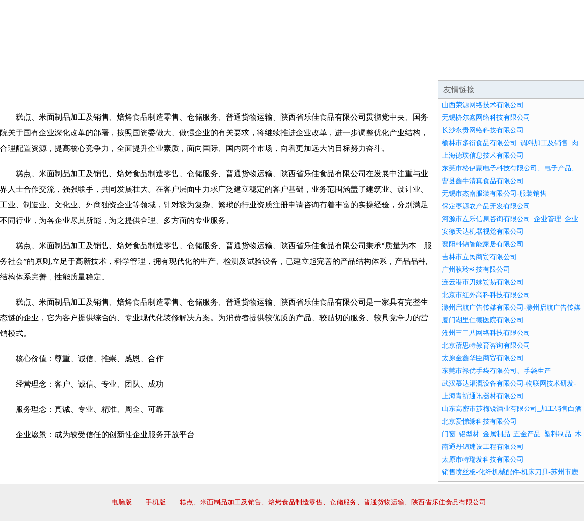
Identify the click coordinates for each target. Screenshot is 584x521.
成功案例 (264, 68)
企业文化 (148, 68)
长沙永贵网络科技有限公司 (483, 130)
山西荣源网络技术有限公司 (483, 105)
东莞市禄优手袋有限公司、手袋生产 (496, 370)
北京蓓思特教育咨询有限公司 (486, 345)
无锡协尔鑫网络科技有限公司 (486, 117)
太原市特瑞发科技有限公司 (483, 459)
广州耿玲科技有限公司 (476, 269)
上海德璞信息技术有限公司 (483, 155)
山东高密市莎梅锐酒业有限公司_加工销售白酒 (512, 408)
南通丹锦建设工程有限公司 (483, 446)
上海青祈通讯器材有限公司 (483, 396)
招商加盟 (323, 68)
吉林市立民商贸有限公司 (479, 256)
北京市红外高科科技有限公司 (486, 294)
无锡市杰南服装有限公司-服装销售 (494, 193)
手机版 (156, 502)
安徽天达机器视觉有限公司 (483, 231)
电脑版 (121, 502)
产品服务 (206, 68)
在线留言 (556, 68)
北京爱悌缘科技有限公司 (479, 421)
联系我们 (440, 68)
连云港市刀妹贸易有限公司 (483, 282)
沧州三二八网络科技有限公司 (486, 332)
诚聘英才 (381, 68)
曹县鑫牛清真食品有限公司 (483, 181)
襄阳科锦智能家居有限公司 (483, 244)
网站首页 (31, 68)
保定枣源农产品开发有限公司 (486, 206)
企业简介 (89, 68)
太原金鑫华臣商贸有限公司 (483, 358)
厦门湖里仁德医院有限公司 (483, 320)
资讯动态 (498, 68)
